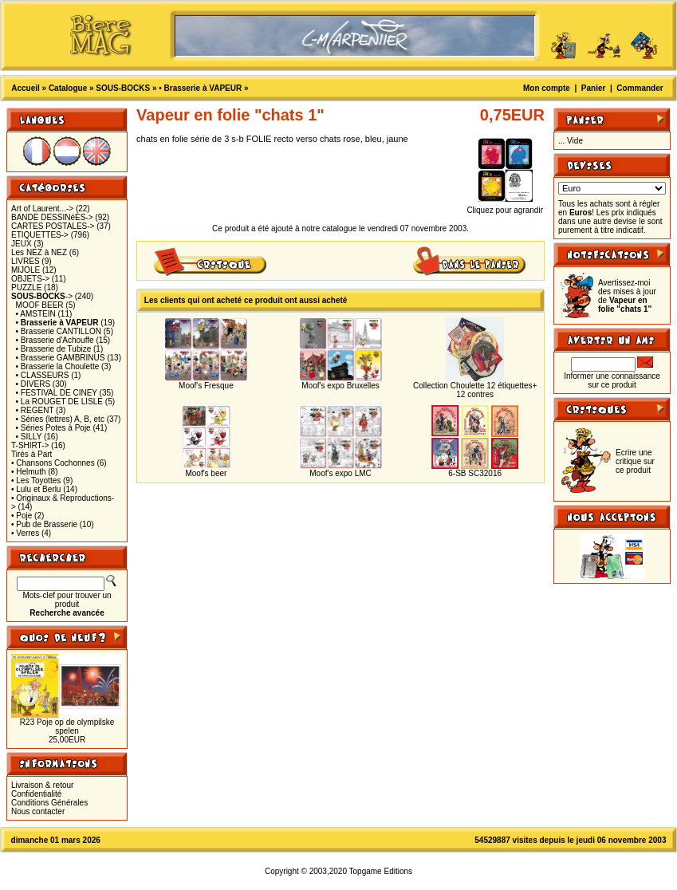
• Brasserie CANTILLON (58, 331)
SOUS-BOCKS (123, 88)
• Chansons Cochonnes (53, 463)
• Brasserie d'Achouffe (55, 340)
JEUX (21, 243)
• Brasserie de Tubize (54, 349)
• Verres (25, 533)
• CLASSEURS (42, 375)
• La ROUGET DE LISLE (59, 401)
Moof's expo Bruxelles (340, 385)
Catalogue (68, 88)
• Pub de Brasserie (44, 524)
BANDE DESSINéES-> (52, 217)
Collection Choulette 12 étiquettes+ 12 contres (475, 390)
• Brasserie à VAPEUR (200, 88)
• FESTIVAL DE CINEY (56, 392)
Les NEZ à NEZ (39, 252)
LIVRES (25, 261)
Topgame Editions (381, 871)
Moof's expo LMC (340, 473)
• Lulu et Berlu (36, 489)
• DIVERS (33, 384)
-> (42, 296)
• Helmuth (28, 471)
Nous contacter (38, 811)
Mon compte (546, 88)
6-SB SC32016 (475, 473)
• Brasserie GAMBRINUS (60, 357)
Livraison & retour (42, 785)
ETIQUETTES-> (40, 234)
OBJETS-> (30, 278)
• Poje (21, 515)
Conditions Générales (49, 802)
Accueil (25, 88)
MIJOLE (25, 270)
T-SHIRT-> (30, 445)
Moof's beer (205, 473)
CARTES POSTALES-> (52, 226)
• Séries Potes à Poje (53, 427)
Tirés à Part (31, 454)
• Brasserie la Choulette (58, 366)
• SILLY (29, 436)
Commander (639, 88)
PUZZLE (26, 287)
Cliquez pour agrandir (504, 207)
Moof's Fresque (206, 385)
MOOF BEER (40, 305)
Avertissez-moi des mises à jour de (627, 295)
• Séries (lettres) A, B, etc (60, 419)
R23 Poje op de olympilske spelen (67, 726)
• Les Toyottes (36, 480)
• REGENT (35, 410)
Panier (593, 88)
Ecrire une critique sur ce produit (635, 461)
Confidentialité (36, 794)
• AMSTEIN (36, 313)
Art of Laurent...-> (42, 208)
